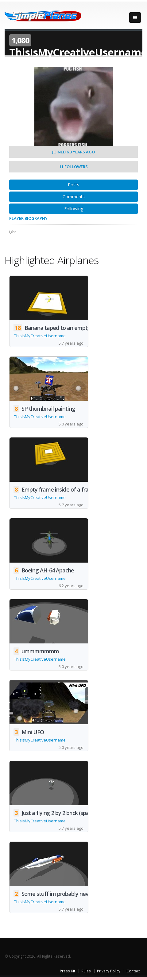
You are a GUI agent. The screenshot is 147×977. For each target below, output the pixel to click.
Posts (73, 185)
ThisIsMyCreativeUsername (40, 335)
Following (73, 209)
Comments (74, 197)
